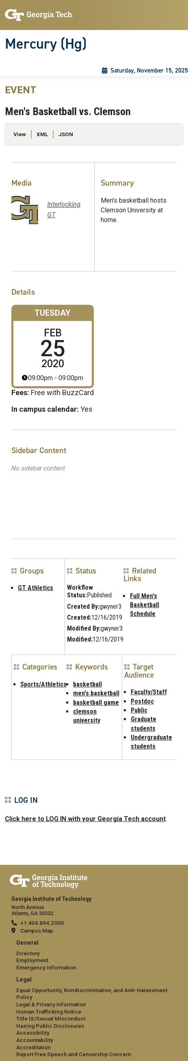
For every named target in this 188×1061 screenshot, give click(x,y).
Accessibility (33, 1032)
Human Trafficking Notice (48, 1011)
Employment (32, 960)
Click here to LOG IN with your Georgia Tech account (85, 819)
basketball (87, 684)
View (19, 134)
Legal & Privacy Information (51, 1004)
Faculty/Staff (149, 692)
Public (139, 710)
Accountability (34, 1040)
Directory (28, 953)
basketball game (96, 702)
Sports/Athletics (43, 684)
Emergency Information (46, 967)
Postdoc (142, 701)
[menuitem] (94, 955)
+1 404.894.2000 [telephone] (42, 923)
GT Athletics (35, 588)
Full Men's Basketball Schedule (144, 605)
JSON (65, 134)
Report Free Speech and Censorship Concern (73, 1054)
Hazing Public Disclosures (50, 1025)
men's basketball (96, 693)
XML (42, 134)
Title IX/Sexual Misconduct (50, 1018)
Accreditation (33, 1047)
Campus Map (36, 930)
